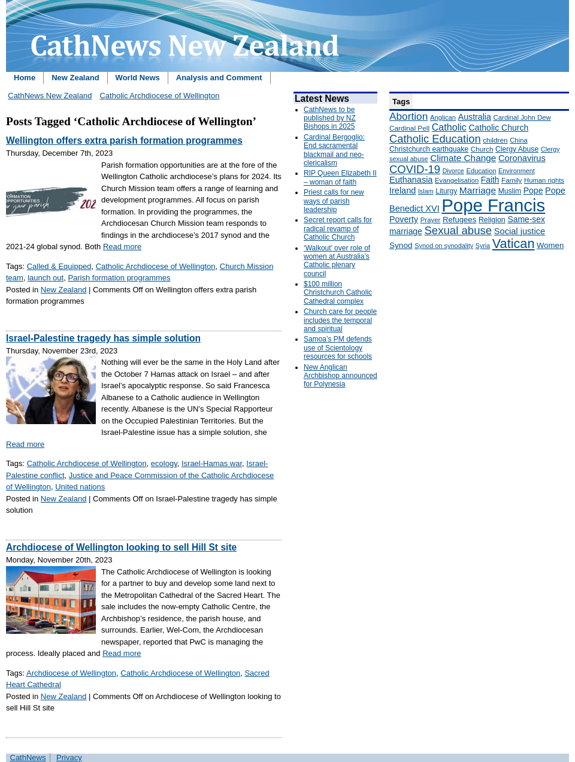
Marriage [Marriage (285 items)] (477, 190)
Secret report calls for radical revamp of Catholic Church (338, 228)
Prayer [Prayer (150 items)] (430, 219)
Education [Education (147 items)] (481, 170)
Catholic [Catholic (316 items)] (449, 127)
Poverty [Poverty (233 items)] (403, 219)
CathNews (28, 757)
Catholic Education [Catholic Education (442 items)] (435, 138)
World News (138, 77)
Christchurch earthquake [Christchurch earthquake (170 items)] (428, 149)
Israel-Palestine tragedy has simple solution (103, 338)
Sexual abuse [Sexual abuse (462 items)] (458, 230)
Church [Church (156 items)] (482, 149)
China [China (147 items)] (518, 140)
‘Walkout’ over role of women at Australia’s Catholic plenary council (337, 261)
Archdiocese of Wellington (71, 673)
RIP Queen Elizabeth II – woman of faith (340, 177)
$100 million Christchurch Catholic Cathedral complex (338, 293)
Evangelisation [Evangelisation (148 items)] (457, 180)
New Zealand (75, 77)
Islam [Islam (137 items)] (426, 191)
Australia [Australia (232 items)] (474, 117)
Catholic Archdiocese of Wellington (159, 95)
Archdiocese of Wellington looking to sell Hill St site (121, 547)
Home (24, 77)
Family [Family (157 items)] (511, 180)
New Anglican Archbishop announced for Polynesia (340, 376)
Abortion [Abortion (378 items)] (408, 116)
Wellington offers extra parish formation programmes (124, 140)
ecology (164, 463)
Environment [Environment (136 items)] (516, 170)
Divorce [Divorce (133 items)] (453, 170)
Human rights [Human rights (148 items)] (544, 180)
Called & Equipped (59, 266)
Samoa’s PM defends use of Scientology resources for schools (338, 348)
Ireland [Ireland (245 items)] (402, 190)
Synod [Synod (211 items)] (401, 245)
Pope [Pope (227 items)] (533, 190)
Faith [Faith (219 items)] (490, 180)
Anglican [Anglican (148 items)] (443, 117)
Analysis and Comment (219, 77)
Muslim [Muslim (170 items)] (509, 191)
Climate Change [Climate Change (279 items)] (463, 158)
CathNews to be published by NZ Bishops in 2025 (330, 118)
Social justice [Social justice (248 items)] (519, 231)
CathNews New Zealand (50, 95)
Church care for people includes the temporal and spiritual (340, 320)
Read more (122, 246)
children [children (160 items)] (495, 140)
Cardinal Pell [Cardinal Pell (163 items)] (409, 128)
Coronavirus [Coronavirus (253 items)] (522, 158)
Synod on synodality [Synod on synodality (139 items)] (443, 245)
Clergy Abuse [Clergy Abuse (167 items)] (516, 149)
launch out (45, 277)
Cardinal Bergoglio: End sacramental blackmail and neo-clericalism (334, 150)
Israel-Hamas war (211, 463)
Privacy (69, 757)
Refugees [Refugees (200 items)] (459, 219)
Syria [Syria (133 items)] (483, 245)
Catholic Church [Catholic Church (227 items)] (498, 127)
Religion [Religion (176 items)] (492, 220)
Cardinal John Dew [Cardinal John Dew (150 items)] (522, 117)
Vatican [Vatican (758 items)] (513, 243)
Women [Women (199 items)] (550, 245)
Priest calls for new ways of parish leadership (334, 201)
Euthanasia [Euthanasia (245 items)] (410, 180)
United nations (80, 486)
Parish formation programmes (119, 277)
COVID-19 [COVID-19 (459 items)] (414, 169)
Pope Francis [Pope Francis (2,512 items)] (493, 205)
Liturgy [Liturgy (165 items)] (446, 191)
